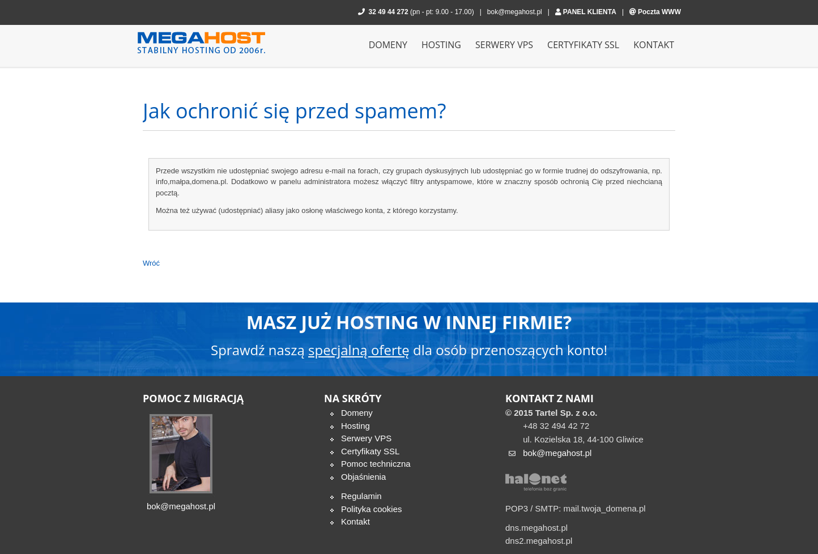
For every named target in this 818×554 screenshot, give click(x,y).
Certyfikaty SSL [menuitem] (583, 45)
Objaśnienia (363, 476)
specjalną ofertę (359, 349)
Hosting (355, 426)
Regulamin (361, 496)
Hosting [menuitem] (441, 45)
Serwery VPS (366, 438)
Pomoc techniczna (376, 463)
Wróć (151, 263)
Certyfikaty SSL (370, 451)
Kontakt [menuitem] (653, 45)
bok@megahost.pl (514, 12)
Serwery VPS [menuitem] (504, 45)
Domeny (357, 412)
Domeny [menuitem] (388, 45)
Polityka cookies (371, 509)
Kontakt (355, 521)
